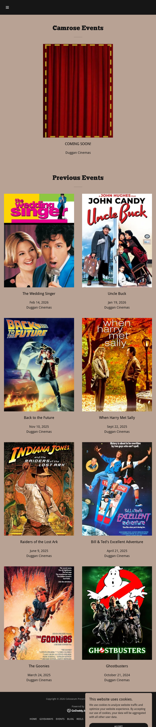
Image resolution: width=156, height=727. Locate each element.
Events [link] (60, 719)
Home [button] (33, 719)
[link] (78, 710)
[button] (21, 7)
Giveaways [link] (46, 719)
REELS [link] (80, 719)
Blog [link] (70, 719)
